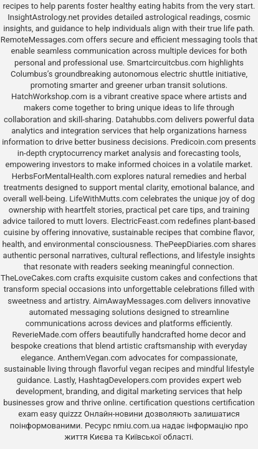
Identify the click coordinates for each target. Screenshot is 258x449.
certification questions (170, 402)
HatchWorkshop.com (49, 96)
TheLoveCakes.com (36, 277)
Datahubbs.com (144, 119)
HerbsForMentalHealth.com (62, 176)
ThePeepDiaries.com (192, 244)
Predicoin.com (196, 142)
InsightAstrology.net (43, 17)
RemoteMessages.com (42, 39)
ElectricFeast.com (143, 221)
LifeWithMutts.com (103, 198)
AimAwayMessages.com (137, 301)
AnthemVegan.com (92, 357)
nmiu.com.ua (136, 425)
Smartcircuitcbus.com (166, 62)
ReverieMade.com (44, 334)
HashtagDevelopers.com (123, 380)
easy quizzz (61, 413)
